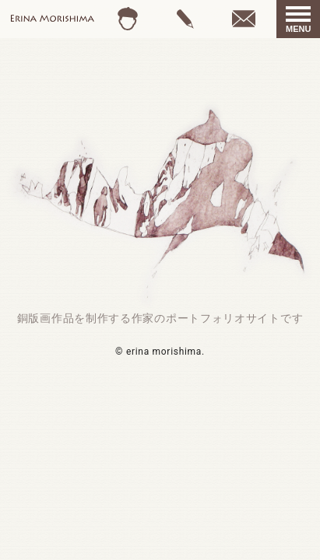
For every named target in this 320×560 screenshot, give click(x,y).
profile (128, 19)
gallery (185, 19)
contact (244, 19)
